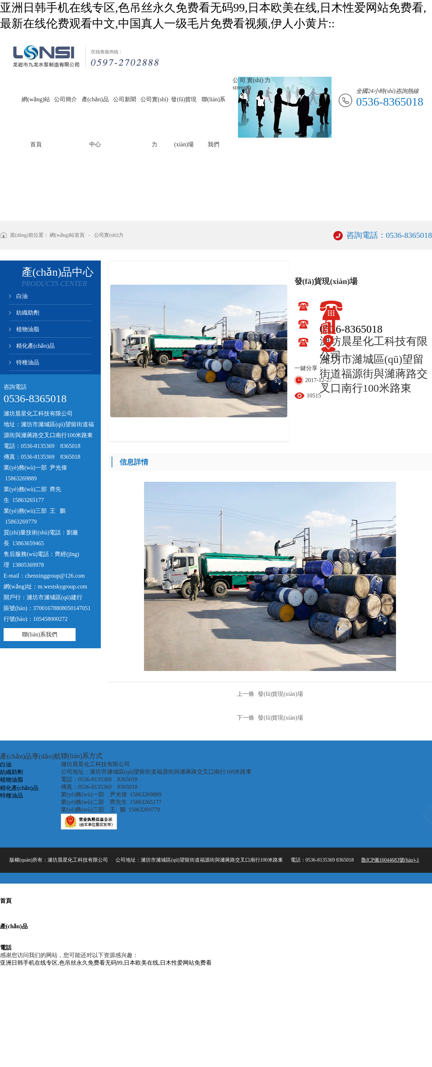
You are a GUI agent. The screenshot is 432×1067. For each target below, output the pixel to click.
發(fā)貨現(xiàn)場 (270, 694)
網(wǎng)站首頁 (67, 235)
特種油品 (27, 362)
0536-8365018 (351, 329)
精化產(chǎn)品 (35, 346)
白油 (22, 296)
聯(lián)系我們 (40, 634)
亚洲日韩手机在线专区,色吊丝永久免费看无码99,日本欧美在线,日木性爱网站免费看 (106, 963)
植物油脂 (27, 329)
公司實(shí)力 (108, 235)
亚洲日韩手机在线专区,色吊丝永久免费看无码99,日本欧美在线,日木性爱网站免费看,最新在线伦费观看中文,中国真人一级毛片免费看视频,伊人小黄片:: (213, 15)
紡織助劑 (27, 313)
